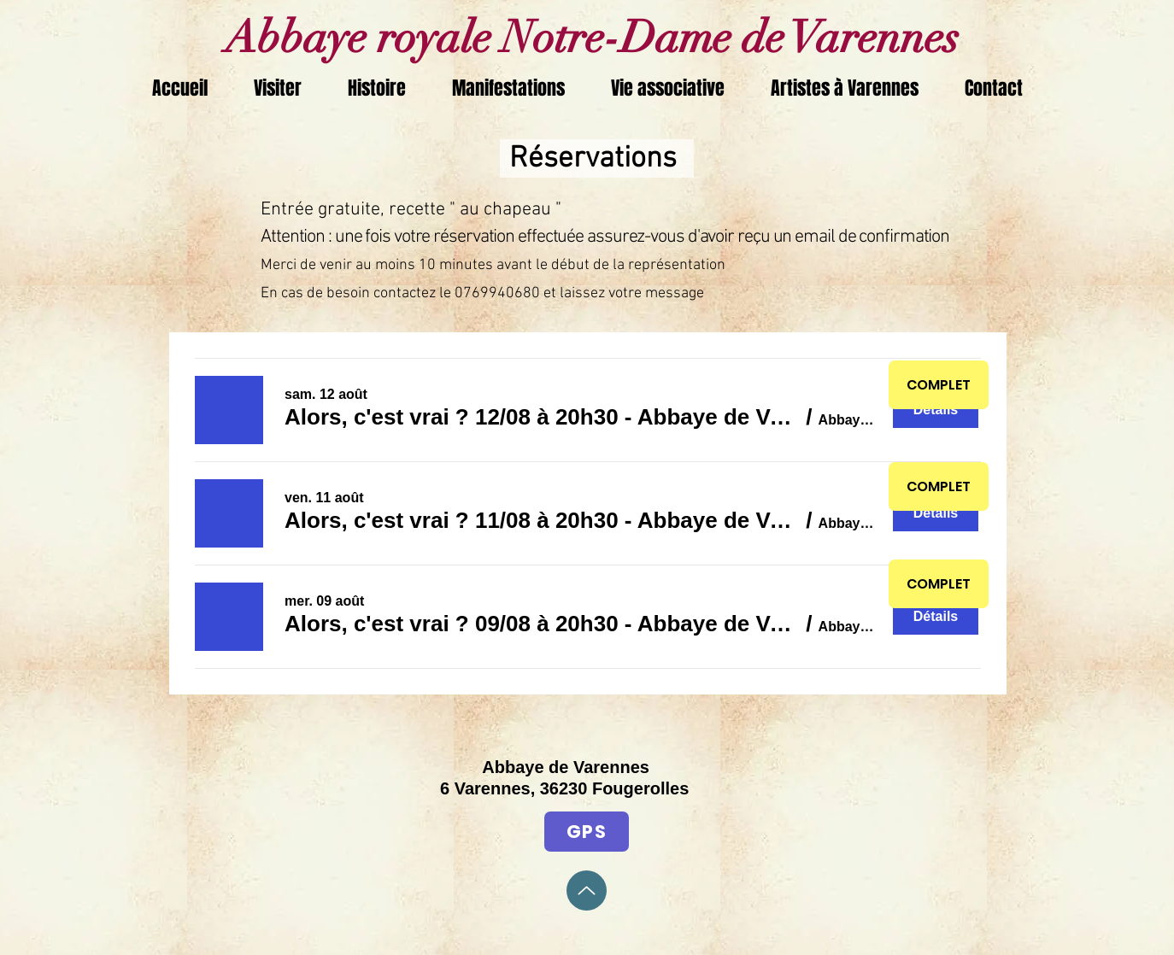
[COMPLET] (939, 384)
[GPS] (586, 831)
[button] (542, 416)
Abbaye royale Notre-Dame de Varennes (587, 37)
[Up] (586, 890)
